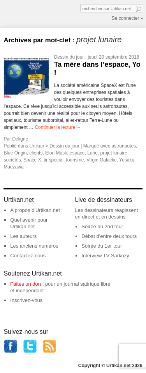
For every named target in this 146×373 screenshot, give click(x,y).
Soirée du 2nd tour (102, 226)
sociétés (12, 160)
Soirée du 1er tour (101, 246)
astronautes (123, 146)
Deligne (20, 139)
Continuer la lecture (58, 127)
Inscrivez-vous (26, 300)
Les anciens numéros (34, 246)
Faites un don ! (27, 284)
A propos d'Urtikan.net (35, 210)
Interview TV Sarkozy (105, 255)
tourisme (75, 160)
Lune (92, 153)
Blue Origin (15, 153)
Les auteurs (23, 236)
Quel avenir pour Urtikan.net (28, 223)
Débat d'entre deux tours (109, 236)
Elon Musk (56, 153)
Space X (32, 160)
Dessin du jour (69, 57)
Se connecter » (127, 18)
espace (77, 153)
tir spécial (53, 160)
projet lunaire (113, 153)
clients (35, 153)
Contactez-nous (28, 255)
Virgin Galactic (101, 160)
